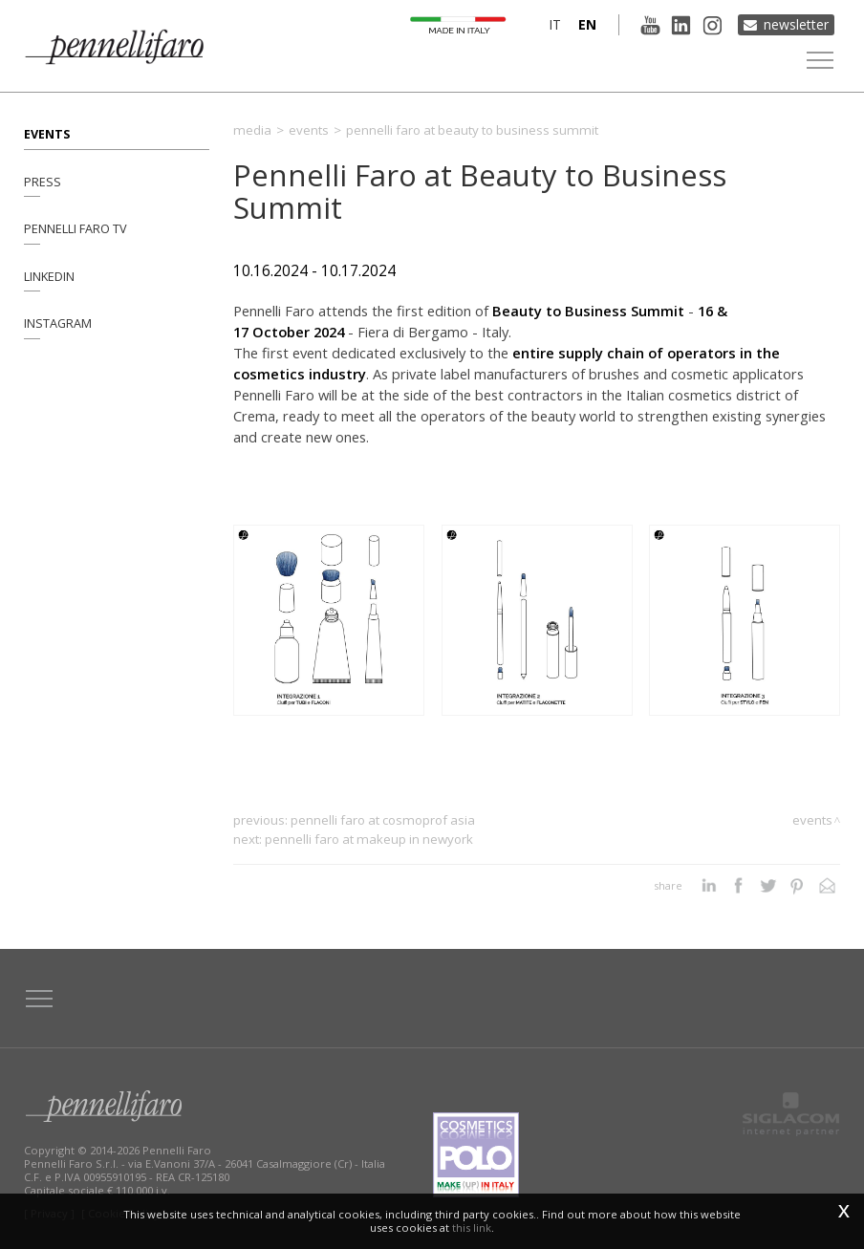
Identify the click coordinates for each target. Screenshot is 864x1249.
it (554, 24)
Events (47, 133)
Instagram (58, 324)
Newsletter (796, 24)
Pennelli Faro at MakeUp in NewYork (369, 839)
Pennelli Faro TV (75, 229)
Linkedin (49, 277)
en (586, 24)
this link (471, 1227)
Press (42, 181)
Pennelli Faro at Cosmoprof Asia (383, 820)
